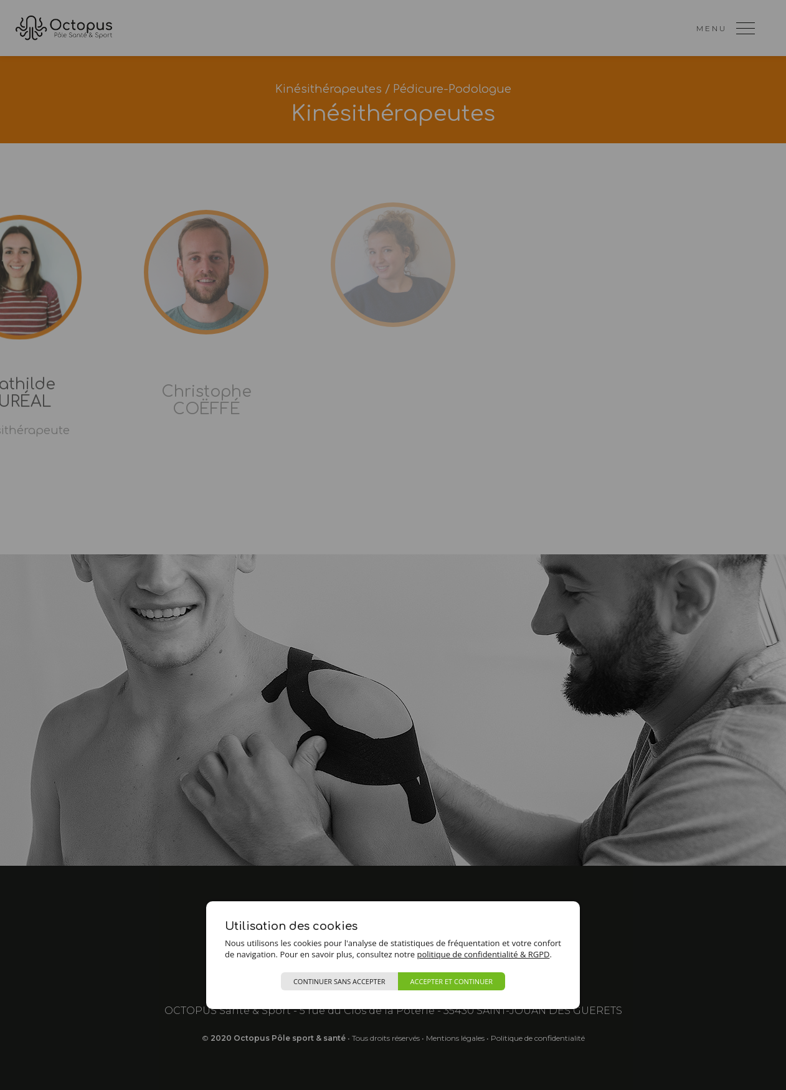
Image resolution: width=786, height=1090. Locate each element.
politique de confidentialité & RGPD (483, 954)
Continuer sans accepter (339, 981)
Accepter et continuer (451, 981)
